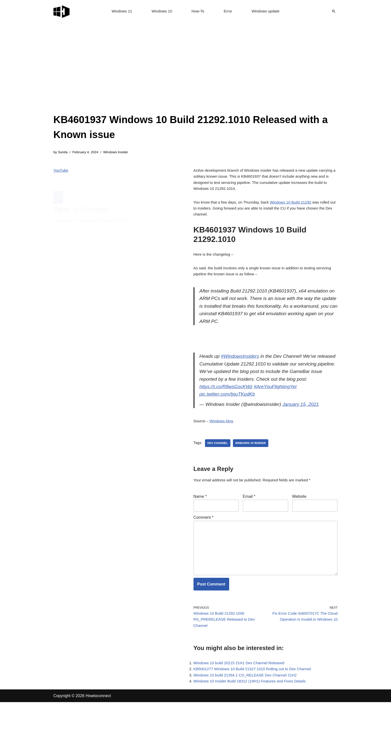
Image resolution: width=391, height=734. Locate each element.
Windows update (267, 11)
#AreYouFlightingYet (291, 402)
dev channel (219, 462)
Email (249, 516)
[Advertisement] (195, 75)
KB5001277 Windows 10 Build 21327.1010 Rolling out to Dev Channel (256, 699)
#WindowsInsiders (242, 368)
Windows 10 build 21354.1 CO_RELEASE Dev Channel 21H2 (248, 706)
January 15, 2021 (306, 422)
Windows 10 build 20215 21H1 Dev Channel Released (242, 692)
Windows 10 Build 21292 (296, 206)
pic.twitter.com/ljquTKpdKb (228, 411)
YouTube (61, 171)
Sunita (63, 152)
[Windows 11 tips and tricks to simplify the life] (61, 11)
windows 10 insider (253, 462)
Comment (203, 538)
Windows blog (222, 440)
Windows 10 (161, 11)
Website (299, 516)
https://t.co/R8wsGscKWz (240, 402)
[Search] (333, 11)
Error (228, 11)
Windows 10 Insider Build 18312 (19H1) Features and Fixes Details (253, 713)
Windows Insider (119, 152)
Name (200, 516)
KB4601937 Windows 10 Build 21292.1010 (97, 209)
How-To (198, 11)
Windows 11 (120, 11)
